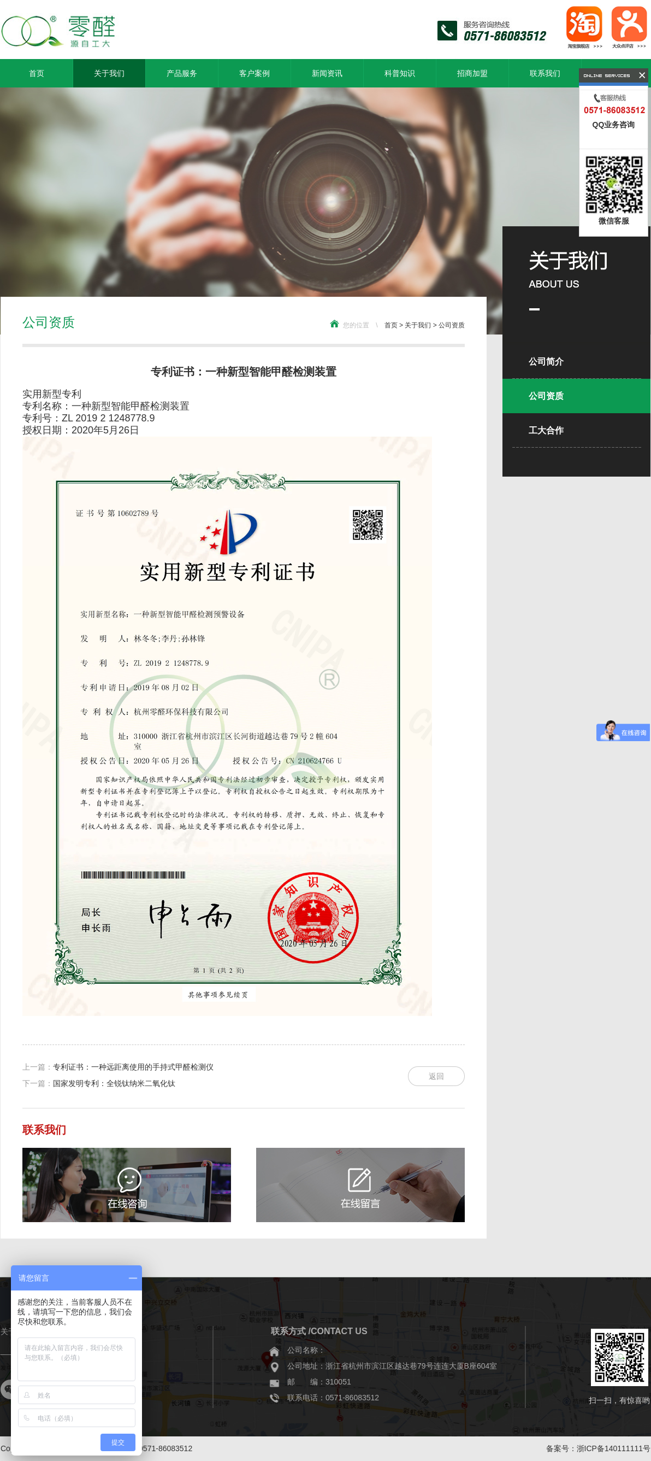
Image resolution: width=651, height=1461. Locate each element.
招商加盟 (472, 73)
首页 (36, 73)
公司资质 (452, 325)
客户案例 (254, 73)
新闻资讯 (327, 73)
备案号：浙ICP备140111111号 (598, 1448)
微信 (10, 1389)
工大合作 (546, 430)
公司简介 (546, 361)
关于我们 (109, 73)
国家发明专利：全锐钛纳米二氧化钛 (114, 1083)
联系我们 (545, 73)
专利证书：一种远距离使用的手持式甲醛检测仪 (133, 1067)
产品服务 (182, 73)
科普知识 (399, 73)
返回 (436, 1076)
